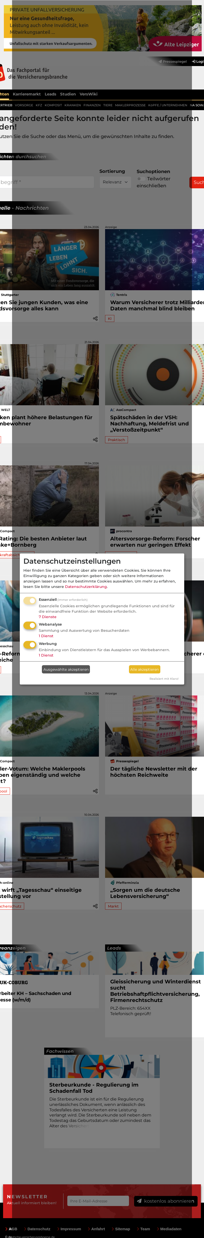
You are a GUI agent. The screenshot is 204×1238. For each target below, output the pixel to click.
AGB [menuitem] (11, 1228)
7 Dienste (48, 616)
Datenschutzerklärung (86, 586)
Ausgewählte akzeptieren (66, 669)
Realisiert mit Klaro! (164, 679)
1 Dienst (46, 636)
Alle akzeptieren (144, 669)
